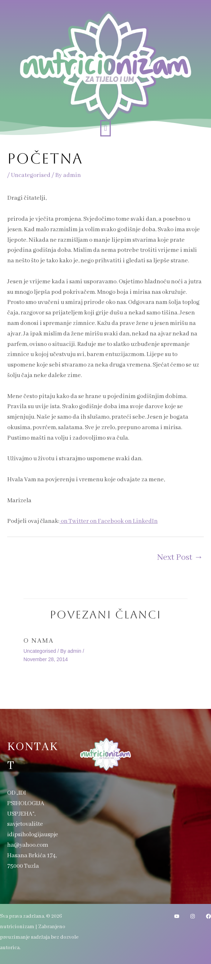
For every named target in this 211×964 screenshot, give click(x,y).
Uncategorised (30, 175)
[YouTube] (176, 916)
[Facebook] (208, 916)
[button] (105, 128)
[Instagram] (192, 916)
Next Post (180, 557)
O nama (38, 641)
